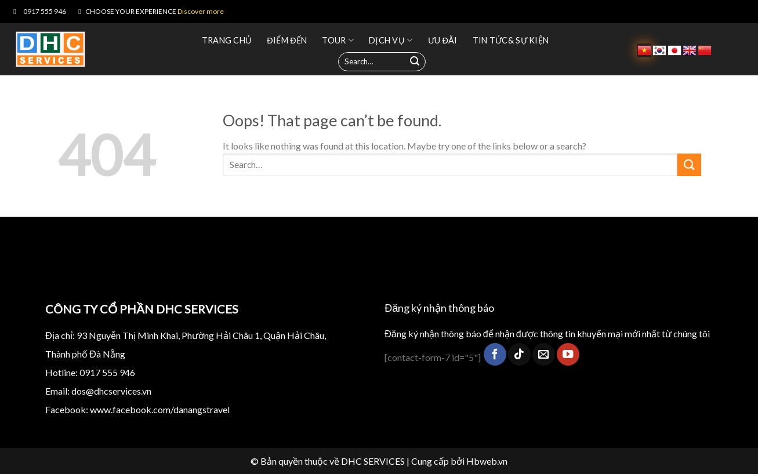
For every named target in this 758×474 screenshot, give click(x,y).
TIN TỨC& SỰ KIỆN (511, 40)
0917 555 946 (107, 372)
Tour (338, 40)
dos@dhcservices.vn (111, 390)
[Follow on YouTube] (568, 354)
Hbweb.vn (486, 460)
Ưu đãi (443, 40)
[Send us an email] (543, 354)
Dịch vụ (391, 40)
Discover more (200, 11)
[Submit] (415, 61)
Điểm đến (287, 40)
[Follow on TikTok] (519, 354)
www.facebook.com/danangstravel (160, 409)
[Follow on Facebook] (495, 354)
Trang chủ (227, 40)
